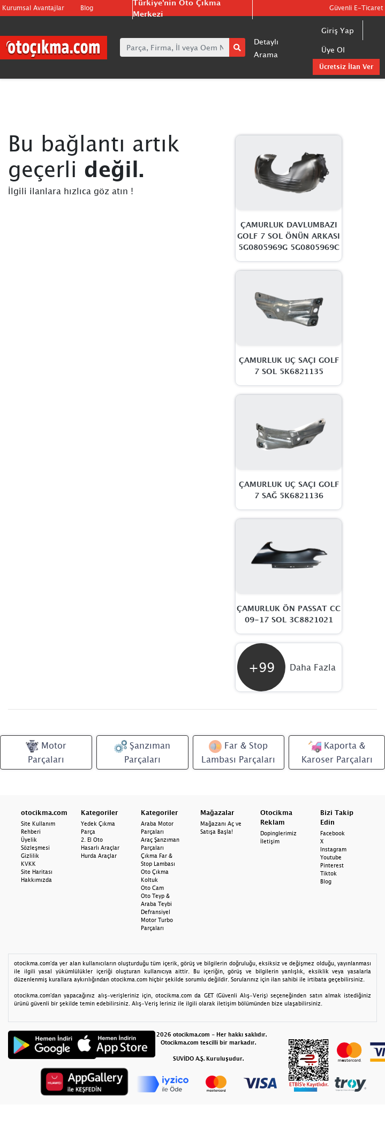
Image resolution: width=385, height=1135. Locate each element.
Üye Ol (333, 49)
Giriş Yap (337, 30)
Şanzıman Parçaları (142, 752)
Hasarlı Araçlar (100, 847)
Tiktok (328, 873)
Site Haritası (36, 872)
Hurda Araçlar (99, 855)
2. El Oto (92, 839)
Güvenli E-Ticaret (356, 8)
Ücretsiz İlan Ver (346, 67)
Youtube (331, 857)
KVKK (28, 863)
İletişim (270, 841)
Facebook (332, 833)
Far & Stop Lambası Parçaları (238, 752)
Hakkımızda (36, 880)
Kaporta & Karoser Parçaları (337, 752)
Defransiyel (155, 912)
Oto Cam (152, 888)
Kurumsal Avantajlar (33, 8)
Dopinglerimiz (278, 833)
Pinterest (332, 865)
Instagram (333, 849)
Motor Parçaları (46, 752)
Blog (86, 8)
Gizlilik (30, 855)
